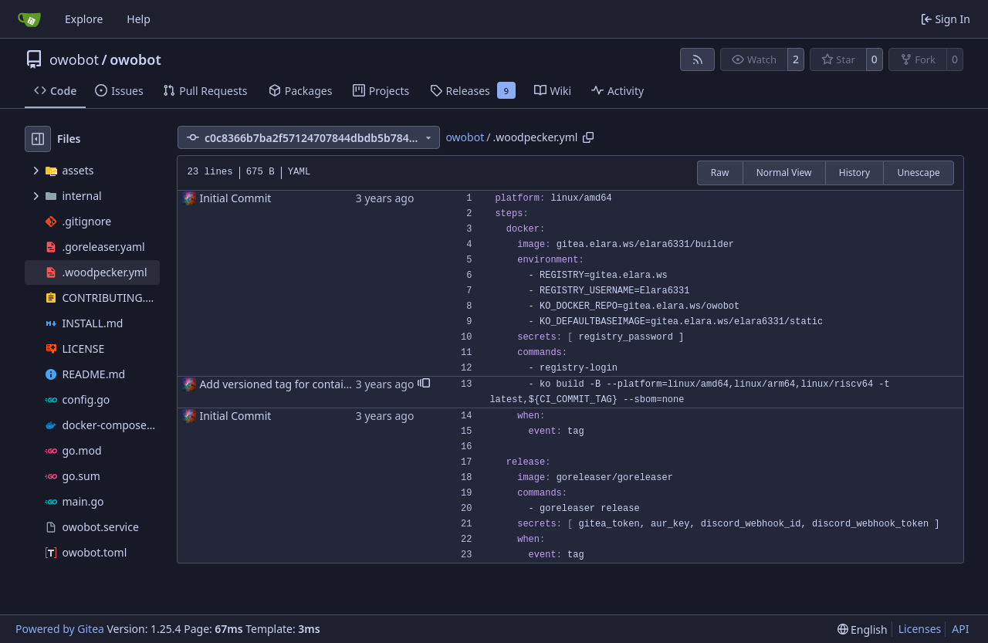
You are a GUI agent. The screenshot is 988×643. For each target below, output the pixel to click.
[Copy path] (588, 137)
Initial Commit (235, 198)
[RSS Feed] (698, 59)
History (854, 172)
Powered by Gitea (59, 628)
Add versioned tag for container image (296, 384)
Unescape (918, 172)
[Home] (29, 19)
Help (139, 19)
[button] (424, 384)
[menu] (862, 629)
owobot (74, 59)
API (960, 628)
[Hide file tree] (38, 139)
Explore (84, 19)
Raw (720, 172)
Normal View (784, 172)
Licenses (920, 628)
